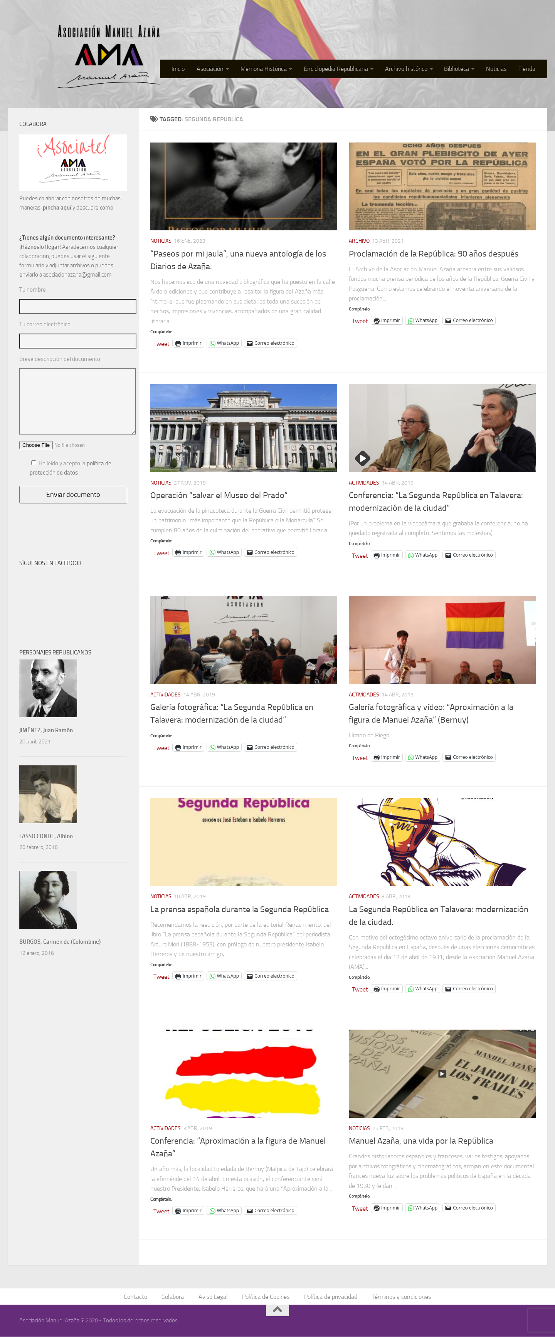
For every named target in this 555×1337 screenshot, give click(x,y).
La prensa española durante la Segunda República (239, 909)
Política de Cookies (265, 1296)
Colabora (174, 1296)
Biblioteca (459, 69)
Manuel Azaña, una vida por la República (421, 1141)
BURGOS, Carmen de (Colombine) (60, 941)
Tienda (527, 69)
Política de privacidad (330, 1296)
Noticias (498, 69)
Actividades (364, 483)
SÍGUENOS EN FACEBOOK (50, 563)
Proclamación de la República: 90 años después (433, 254)
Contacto (137, 1296)
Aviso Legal (213, 1296)
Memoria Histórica (268, 69)
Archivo (359, 241)
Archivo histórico (409, 69)
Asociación (215, 69)
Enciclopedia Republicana (340, 69)
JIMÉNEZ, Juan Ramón (46, 730)
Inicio (184, 69)
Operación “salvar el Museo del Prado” (219, 495)
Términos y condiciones (400, 1296)
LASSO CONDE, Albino (46, 836)
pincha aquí (57, 207)
